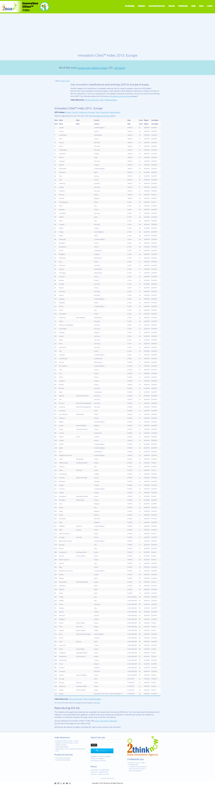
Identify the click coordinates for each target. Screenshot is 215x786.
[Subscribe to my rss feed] (70, 783)
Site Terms (110, 778)
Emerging (105, 112)
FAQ (102, 100)
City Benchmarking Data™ (138, 767)
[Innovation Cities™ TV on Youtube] (67, 783)
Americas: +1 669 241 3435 (99, 772)
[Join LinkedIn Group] (58, 783)
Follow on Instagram (97, 758)
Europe (91, 112)
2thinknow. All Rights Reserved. (113, 783)
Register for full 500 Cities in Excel (66, 743)
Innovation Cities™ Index (136, 763)
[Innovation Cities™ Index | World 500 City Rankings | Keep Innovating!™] (25, 6)
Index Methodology (61, 747)
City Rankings (129, 6)
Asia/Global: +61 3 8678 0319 (100, 770)
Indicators (141, 6)
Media (193, 6)
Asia (97, 112)
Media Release (111, 100)
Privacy (103, 778)
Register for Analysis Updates (100, 756)
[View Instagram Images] (61, 783)
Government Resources (157, 6)
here (98, 703)
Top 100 (75, 112)
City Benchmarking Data (120, 96)
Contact (209, 6)
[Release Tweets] (64, 783)
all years (119, 67)
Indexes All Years (61, 745)
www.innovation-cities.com (106, 721)
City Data (171, 6)
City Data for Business (62, 758)
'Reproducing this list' (101, 116)
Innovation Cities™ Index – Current (67, 741)
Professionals (183, 6)
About (201, 6)
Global (68, 112)
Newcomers (115, 112)
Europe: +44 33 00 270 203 (99, 774)
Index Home (65, 81)
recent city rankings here (93, 67)
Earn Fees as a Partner (98, 760)
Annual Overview (92, 100)
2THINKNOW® (133, 765)
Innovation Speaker (135, 771)
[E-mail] (55, 783)
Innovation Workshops (62, 760)
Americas (83, 112)
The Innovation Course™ (137, 769)
